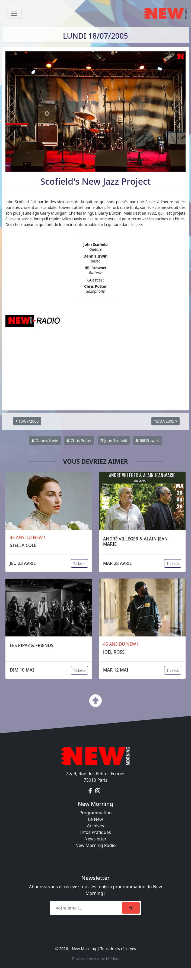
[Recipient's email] (86, 908)
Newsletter (95, 839)
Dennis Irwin (44, 440)
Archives (95, 826)
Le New (95, 819)
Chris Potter (79, 440)
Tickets (79, 563)
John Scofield (113, 440)
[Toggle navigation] (14, 13)
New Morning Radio (95, 845)
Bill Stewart (147, 440)
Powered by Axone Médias (95, 958)
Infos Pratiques (95, 832)
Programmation (95, 813)
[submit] (131, 908)
